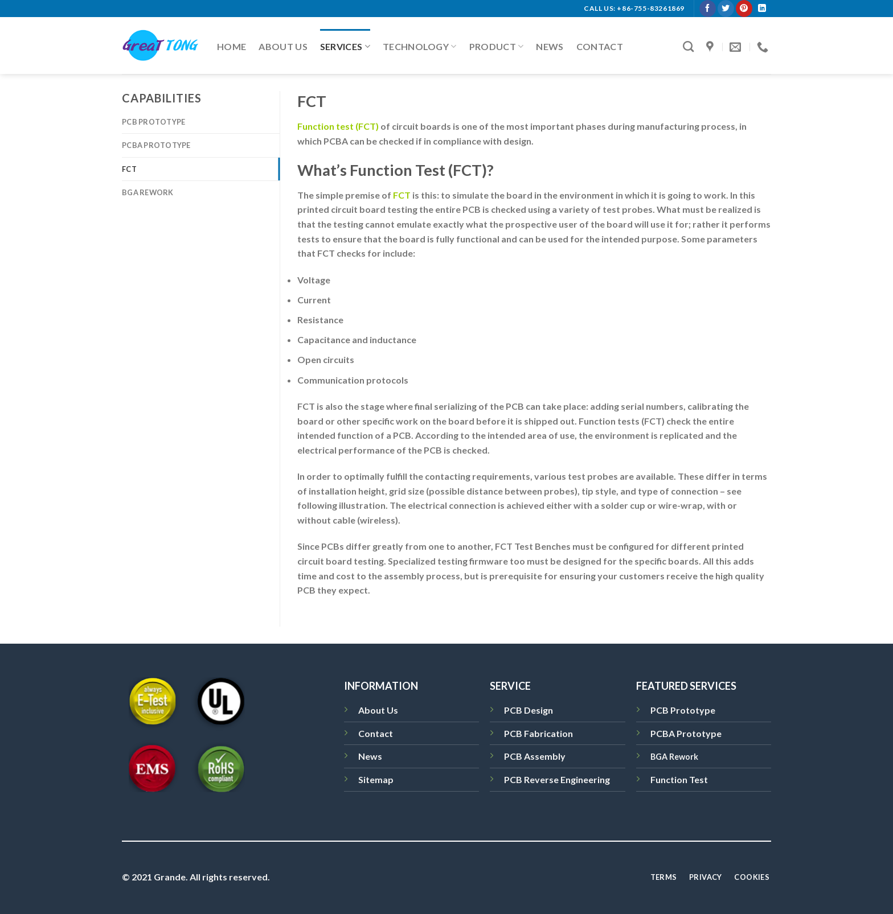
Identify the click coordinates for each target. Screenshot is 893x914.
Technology (420, 46)
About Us (283, 46)
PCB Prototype (153, 121)
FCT (129, 169)
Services (345, 46)
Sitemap (376, 779)
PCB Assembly (535, 756)
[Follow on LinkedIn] (761, 8)
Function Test (679, 779)
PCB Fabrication (538, 733)
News (549, 46)
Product (496, 46)
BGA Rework (148, 192)
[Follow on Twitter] (726, 8)
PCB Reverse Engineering (557, 779)
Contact (599, 46)
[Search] (688, 46)
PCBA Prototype (156, 145)
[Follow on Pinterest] (744, 8)
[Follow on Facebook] (707, 8)
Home (231, 46)
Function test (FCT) (338, 126)
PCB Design (528, 710)
